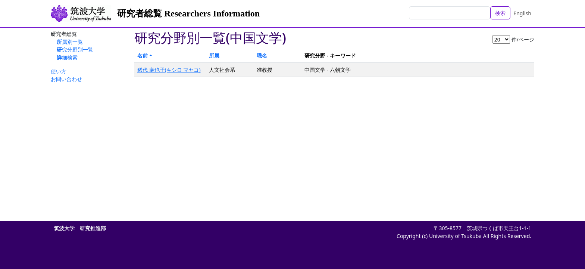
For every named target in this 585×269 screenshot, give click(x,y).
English (522, 13)
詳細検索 (67, 57)
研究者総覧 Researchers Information (188, 13)
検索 (500, 12)
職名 (262, 55)
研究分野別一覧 (75, 49)
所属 (214, 55)
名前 (142, 55)
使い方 (58, 71)
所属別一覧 (70, 41)
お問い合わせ (66, 79)
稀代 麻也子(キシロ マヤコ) (169, 69)
